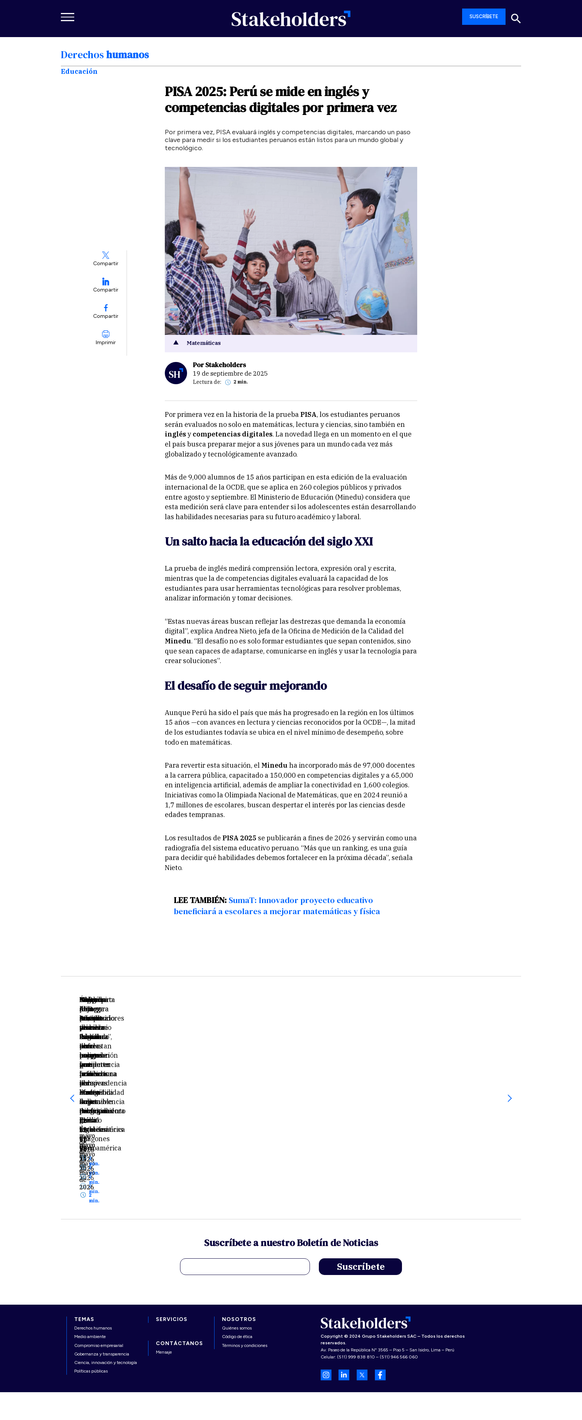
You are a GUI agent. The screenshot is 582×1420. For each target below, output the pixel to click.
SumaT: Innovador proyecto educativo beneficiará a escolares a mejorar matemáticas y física (277, 905)
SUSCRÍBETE (484, 16)
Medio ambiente (90, 1289)
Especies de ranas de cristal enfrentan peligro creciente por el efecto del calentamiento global (290, 1063)
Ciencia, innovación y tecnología (105, 1315)
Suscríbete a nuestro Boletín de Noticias (291, 1197)
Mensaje (164, 1305)
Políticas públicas (91, 1324)
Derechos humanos (93, 1281)
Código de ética (237, 1289)
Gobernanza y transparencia (101, 1307)
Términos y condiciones (244, 1298)
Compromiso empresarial (98, 1298)
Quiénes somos (237, 1281)
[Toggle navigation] (68, 17)
